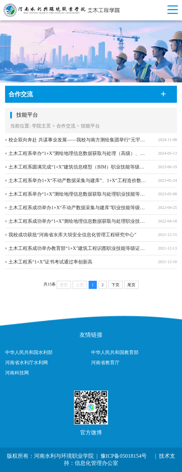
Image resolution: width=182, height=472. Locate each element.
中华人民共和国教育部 (115, 352)
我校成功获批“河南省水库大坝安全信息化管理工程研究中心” (72, 234)
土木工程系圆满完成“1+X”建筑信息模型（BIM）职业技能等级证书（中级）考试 (78, 167)
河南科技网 (17, 372)
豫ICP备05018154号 (123, 456)
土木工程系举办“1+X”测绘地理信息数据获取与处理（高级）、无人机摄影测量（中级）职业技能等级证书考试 (78, 153)
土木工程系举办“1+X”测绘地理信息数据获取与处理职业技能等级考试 (78, 194)
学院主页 (41, 126)
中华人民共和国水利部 (29, 352)
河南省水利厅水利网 (26, 362)
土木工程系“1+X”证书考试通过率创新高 (50, 261)
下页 (115, 284)
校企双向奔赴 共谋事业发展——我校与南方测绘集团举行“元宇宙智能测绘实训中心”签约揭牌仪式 (78, 139)
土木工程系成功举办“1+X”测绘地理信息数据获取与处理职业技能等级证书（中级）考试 (78, 221)
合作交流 (65, 126)
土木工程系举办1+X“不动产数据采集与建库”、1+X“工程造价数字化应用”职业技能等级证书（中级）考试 (78, 180)
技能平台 (90, 126)
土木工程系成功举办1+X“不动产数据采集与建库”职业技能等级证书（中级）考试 (78, 207)
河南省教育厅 (105, 362)
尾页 (131, 284)
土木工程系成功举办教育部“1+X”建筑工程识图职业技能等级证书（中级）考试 (78, 248)
